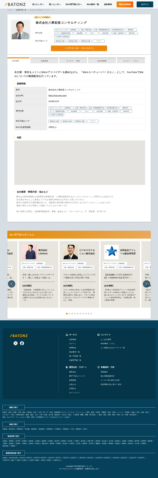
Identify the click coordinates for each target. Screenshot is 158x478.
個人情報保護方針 (108, 376)
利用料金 (72, 348)
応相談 (4, 458)
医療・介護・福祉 (19, 412)
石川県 (111, 441)
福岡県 (111, 443)
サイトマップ (74, 393)
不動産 (127, 412)
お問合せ (72, 388)
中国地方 (58, 429)
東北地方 (12, 429)
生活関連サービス (42, 417)
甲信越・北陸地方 (31, 429)
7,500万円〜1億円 (8, 460)
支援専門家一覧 (75, 360)
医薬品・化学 (31, 412)
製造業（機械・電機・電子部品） (86, 414)
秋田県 (31, 441)
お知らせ (72, 384)
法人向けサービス (56, 417)
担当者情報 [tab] (108, 61)
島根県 (58, 443)
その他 (66, 417)
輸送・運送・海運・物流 (107, 414)
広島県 (71, 443)
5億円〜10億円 (46, 460)
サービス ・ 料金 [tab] (79, 61)
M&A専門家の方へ (74, 4)
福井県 (117, 441)
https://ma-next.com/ (58, 96)
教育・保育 (30, 417)
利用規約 (104, 372)
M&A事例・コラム (108, 343)
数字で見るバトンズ (77, 376)
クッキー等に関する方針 (110, 380)
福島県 (44, 441)
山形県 (37, 441)
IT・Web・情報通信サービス (56, 412)
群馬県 (63, 441)
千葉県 (76, 441)
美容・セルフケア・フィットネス (13, 417)
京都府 (18, 443)
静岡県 (143, 441)
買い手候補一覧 (75, 356)
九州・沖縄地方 (76, 429)
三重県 (4, 443)
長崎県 (124, 443)
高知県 (104, 443)
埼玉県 (70, 441)
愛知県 (150, 441)
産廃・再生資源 (130, 414)
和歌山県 (45, 443)
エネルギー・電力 (8, 414)
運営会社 (72, 372)
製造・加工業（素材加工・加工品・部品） (58, 414)
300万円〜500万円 (40, 458)
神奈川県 (90, 441)
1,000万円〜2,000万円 (86, 458)
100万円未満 (13, 458)
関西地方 (50, 429)
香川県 (91, 443)
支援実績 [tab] (50, 61)
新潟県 (98, 441)
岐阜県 (137, 441)
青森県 (11, 441)
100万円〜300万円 (26, 458)
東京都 (83, 441)
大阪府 (24, 443)
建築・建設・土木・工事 (34, 414)
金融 (132, 412)
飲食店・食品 (6, 412)
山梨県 (124, 441)
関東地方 (20, 429)
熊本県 (130, 443)
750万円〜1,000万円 (69, 458)
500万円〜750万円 (54, 458)
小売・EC (41, 412)
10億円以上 (57, 460)
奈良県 (37, 443)
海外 (85, 429)
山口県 (78, 443)
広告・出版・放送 (142, 412)
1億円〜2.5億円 (22, 460)
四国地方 (66, 429)
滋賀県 (11, 443)
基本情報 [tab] (21, 61)
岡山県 (65, 443)
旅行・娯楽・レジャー (115, 412)
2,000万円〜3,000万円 (102, 458)
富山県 (104, 441)
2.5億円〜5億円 (34, 460)
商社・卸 (120, 414)
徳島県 (84, 443)
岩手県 (18, 441)
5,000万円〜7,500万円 (136, 458)
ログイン (72, 343)
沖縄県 (12, 446)
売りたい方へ (38, 4)
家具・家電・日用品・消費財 (96, 412)
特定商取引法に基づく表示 (111, 384)
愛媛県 (98, 443)
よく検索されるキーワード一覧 (113, 348)
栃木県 (57, 441)
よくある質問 (106, 339)
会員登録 (72, 339)
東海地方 (42, 429)
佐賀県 (117, 443)
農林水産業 (20, 414)
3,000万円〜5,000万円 (119, 458)
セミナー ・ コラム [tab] (136, 61)
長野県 (130, 441)
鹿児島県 (5, 446)
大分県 (137, 443)
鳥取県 (52, 443)
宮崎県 (143, 443)
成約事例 (108, 4)
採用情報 (72, 380)
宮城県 (24, 441)
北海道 (4, 429)
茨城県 (50, 441)
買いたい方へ (55, 4)
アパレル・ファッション (76, 412)
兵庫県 (31, 443)
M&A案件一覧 (93, 4)
